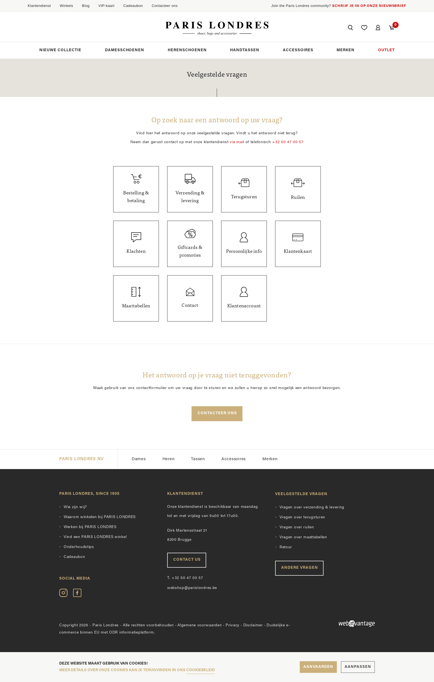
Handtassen (244, 50)
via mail (237, 142)
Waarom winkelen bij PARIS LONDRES (100, 517)
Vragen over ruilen (297, 528)
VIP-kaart (107, 6)
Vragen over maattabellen (303, 538)
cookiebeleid (200, 670)
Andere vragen (299, 568)
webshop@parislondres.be (192, 588)
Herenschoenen (187, 50)
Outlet (386, 50)
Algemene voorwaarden (199, 625)
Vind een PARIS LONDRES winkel (95, 537)
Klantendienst (39, 6)
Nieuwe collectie (60, 50)
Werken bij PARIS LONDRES (90, 527)
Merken (346, 50)
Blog (86, 6)
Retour (286, 547)
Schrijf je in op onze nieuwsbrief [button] (369, 6)
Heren (168, 459)
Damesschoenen (124, 50)
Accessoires (298, 50)
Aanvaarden (318, 667)
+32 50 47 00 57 (288, 142)
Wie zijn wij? (75, 507)
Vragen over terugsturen (302, 518)
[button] (349, 28)
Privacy (232, 625)
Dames (139, 459)
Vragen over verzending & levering (312, 508)
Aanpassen (358, 667)
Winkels (66, 6)
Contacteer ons (165, 6)
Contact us (187, 560)
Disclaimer (253, 625)
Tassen (198, 459)
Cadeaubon (133, 6)
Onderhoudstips (79, 547)
